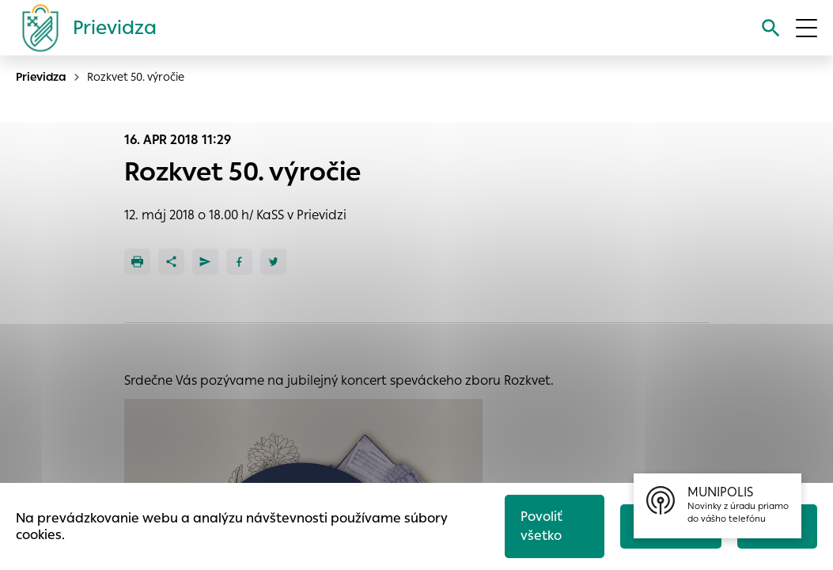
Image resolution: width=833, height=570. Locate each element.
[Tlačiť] (137, 262)
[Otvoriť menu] (806, 28)
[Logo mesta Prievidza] (83, 28)
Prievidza (41, 77)
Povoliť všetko (541, 526)
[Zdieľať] (171, 262)
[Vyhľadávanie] (771, 28)
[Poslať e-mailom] (205, 262)
